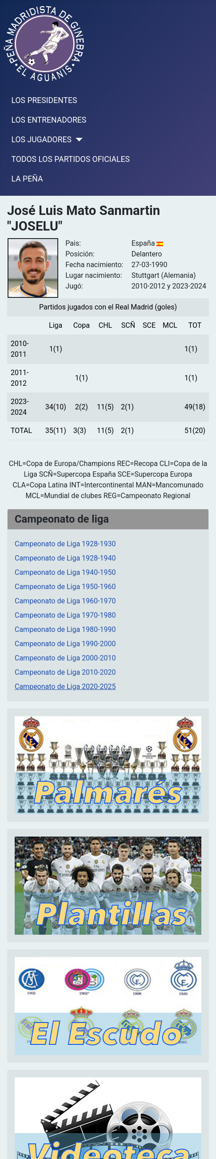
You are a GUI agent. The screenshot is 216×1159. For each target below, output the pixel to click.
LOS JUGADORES (42, 139)
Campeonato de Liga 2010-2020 (65, 672)
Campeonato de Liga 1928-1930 (65, 544)
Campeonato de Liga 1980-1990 (65, 629)
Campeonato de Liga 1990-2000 (65, 643)
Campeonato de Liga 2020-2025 (65, 686)
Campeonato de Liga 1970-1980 (65, 615)
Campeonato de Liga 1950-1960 (65, 586)
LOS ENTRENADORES (49, 119)
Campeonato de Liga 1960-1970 (65, 601)
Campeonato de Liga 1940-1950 (65, 572)
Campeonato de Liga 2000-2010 (65, 658)
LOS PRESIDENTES (44, 100)
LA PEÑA (27, 178)
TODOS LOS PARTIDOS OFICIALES (71, 159)
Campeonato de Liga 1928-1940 (65, 558)
